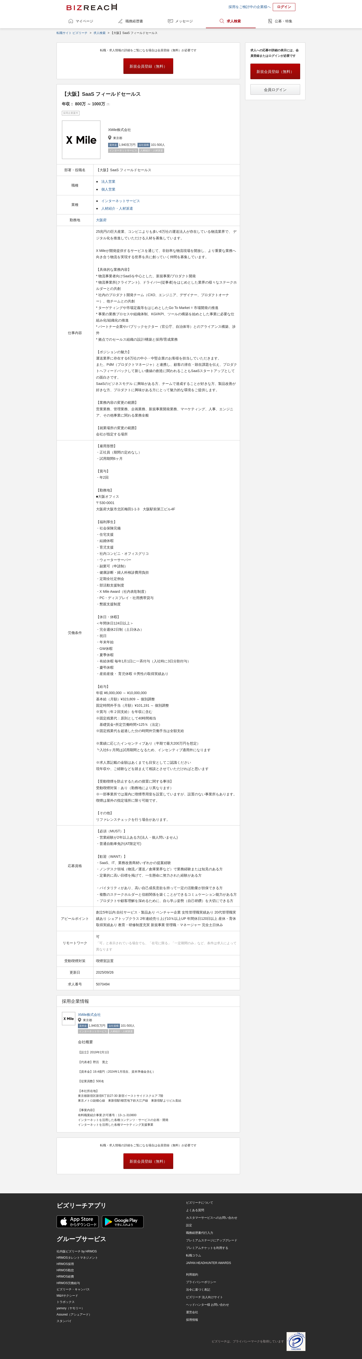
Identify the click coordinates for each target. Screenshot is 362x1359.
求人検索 (234, 21)
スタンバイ (64, 1321)
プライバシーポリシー (201, 1282)
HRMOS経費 (65, 1276)
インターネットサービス (120, 201)
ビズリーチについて (199, 1202)
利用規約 (192, 1274)
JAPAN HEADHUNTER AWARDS (208, 1263)
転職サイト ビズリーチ (72, 33)
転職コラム (193, 1255)
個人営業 (108, 189)
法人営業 (108, 181)
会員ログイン (275, 89)
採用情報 (192, 1320)
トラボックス (66, 1302)
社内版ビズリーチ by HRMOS (77, 1251)
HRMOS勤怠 (65, 1270)
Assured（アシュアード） (74, 1314)
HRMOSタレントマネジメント (77, 1257)
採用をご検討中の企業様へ (250, 7)
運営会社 (192, 1312)
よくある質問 (195, 1210)
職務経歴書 (134, 21)
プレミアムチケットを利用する (207, 1248)
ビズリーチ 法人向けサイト (204, 1297)
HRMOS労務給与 (68, 1283)
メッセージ (184, 21)
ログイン (284, 7)
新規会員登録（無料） (148, 66)
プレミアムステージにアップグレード (211, 1240)
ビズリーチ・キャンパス (73, 1289)
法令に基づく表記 (198, 1289)
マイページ (84, 21)
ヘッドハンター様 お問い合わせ (207, 1304)
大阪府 (102, 220)
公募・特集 (283, 21)
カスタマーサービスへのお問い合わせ (211, 1217)
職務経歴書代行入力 (199, 1233)
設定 (189, 1225)
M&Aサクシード (67, 1295)
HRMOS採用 (65, 1264)
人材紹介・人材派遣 (117, 208)
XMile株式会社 (89, 1015)
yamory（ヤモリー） (70, 1308)
